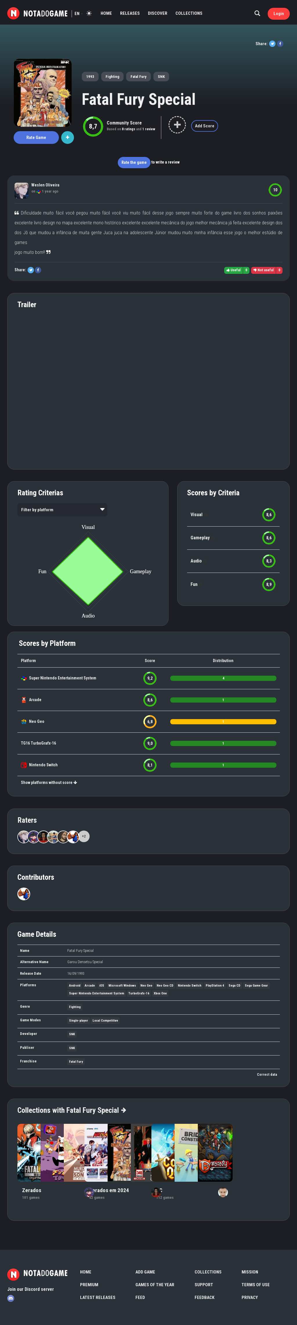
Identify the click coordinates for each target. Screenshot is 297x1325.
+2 (84, 836)
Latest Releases (97, 1297)
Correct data (267, 1075)
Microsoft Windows (122, 985)
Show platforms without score (49, 782)
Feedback (204, 1297)
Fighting (112, 76)
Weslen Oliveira (45, 185)
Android (74, 985)
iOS (101, 985)
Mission (250, 1272)
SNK (161, 76)
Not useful (263, 270)
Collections (188, 13)
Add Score (204, 126)
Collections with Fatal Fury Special (71, 1110)
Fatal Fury (138, 76)
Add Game (145, 1272)
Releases (130, 13)
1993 (90, 76)
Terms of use (256, 1284)
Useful (233, 270)
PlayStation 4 (215, 985)
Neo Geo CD (165, 985)
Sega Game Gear (256, 985)
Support (204, 1284)
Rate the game (134, 162)
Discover (157, 13)
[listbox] (62, 509)
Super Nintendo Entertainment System (62, 678)
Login (279, 13)
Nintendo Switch (43, 765)
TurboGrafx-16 (43, 743)
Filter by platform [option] (37, 509)
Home (106, 13)
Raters (27, 820)
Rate (36, 137)
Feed (140, 1297)
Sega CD (234, 985)
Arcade (35, 699)
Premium (89, 1284)
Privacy (250, 1297)
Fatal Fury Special (139, 99)
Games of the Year (154, 1284)
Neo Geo (36, 721)
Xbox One (160, 993)
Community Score (124, 123)
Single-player (78, 1020)
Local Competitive (105, 1020)
